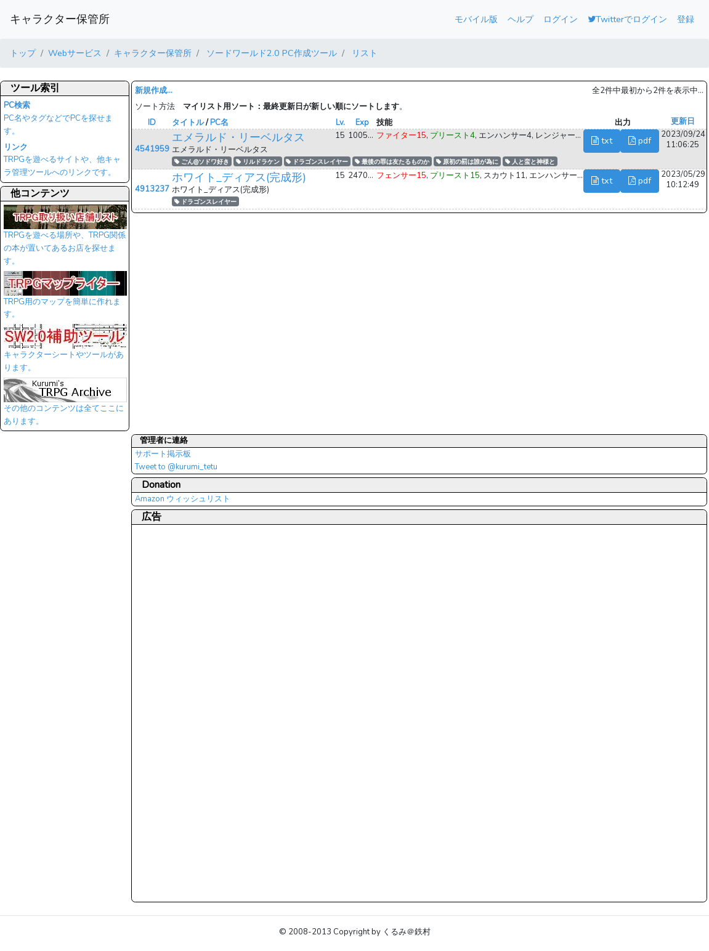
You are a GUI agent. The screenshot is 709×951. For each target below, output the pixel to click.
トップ (23, 53)
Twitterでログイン (627, 19)
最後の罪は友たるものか (392, 162)
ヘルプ (520, 19)
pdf (639, 140)
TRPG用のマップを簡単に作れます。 (65, 298)
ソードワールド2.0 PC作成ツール (270, 53)
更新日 (683, 121)
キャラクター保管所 (60, 19)
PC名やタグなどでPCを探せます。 (58, 118)
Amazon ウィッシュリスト (182, 498)
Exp (362, 122)
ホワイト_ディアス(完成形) (239, 177)
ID (152, 122)
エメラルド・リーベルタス (238, 137)
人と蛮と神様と (530, 162)
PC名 (219, 122)
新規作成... (153, 90)
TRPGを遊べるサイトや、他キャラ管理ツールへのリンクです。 (62, 160)
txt (601, 140)
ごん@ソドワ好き (201, 162)
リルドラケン (258, 162)
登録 (685, 19)
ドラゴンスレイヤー (317, 162)
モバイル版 (476, 19)
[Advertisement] (184, 712)
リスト (363, 53)
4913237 (152, 189)
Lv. (340, 122)
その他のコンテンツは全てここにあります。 (65, 405)
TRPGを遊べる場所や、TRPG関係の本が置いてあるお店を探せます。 (65, 238)
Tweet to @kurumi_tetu (176, 466)
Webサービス (75, 53)
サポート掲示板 (163, 453)
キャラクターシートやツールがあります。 (65, 351)
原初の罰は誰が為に (467, 162)
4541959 (152, 149)
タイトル (188, 122)
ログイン (560, 19)
